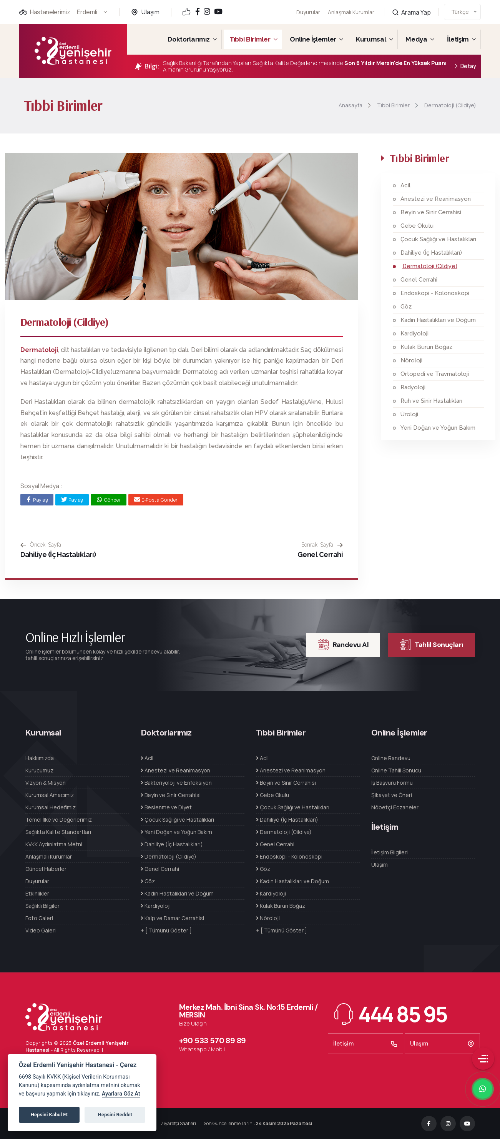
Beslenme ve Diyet (166, 807)
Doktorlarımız (189, 39)
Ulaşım (150, 12)
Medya (416, 39)
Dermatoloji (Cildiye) (429, 266)
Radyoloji (412, 387)
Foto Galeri (39, 918)
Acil (405, 185)
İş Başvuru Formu (392, 782)
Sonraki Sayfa (322, 545)
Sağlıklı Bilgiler (42, 905)
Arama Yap (411, 4)
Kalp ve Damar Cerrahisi (172, 918)
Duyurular (308, 12)
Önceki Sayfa (40, 545)
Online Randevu (390, 758)
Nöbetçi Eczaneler (395, 807)
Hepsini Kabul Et (49, 1114)
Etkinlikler (37, 893)
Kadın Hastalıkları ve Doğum (438, 320)
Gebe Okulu (417, 225)
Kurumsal (371, 39)
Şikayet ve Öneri (391, 795)
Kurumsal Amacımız (49, 795)
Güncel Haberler (45, 868)
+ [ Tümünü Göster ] (166, 930)
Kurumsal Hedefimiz (50, 807)
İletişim (458, 39)
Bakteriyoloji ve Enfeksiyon (176, 782)
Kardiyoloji (414, 333)
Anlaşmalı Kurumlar (351, 7)
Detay (465, 66)
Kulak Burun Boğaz (426, 347)
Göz (406, 306)
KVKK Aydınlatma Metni (53, 844)
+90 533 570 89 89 (212, 1041)
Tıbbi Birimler (249, 39)
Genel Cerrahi (320, 554)
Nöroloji (411, 360)
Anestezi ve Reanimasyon (435, 198)
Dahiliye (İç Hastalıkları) (58, 554)
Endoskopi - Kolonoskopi (434, 293)
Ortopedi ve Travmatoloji (434, 373)
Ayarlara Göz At (121, 1094)
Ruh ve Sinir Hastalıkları (431, 400)
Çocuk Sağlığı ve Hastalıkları (438, 239)
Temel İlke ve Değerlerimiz (58, 819)
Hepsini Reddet (115, 1114)
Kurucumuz (39, 770)
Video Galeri (40, 930)
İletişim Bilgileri (389, 852)
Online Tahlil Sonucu (396, 770)
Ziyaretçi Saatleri (178, 1123)
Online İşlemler (313, 39)
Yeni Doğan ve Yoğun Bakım (437, 427)
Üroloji (409, 414)
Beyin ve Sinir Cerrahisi (430, 212)
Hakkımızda (39, 758)
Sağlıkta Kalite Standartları (58, 831)
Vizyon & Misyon (45, 782)
